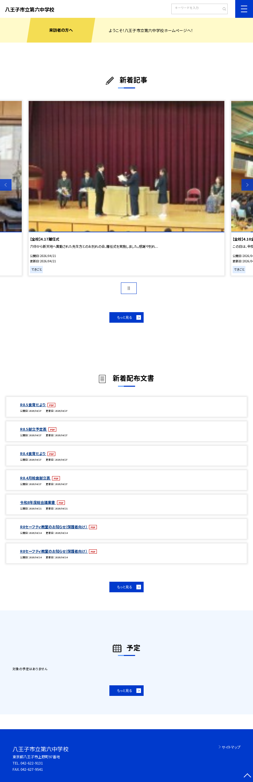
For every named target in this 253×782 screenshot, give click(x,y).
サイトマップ (231, 747)
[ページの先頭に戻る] (247, 776)
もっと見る (124, 317)
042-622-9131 (31, 763)
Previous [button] (6, 185)
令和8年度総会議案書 (38, 502)
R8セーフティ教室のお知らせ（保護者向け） (54, 526)
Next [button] (247, 185)
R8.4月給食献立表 (35, 477)
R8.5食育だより (33, 404)
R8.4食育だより (33, 453)
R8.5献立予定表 (33, 429)
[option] (126, 188)
